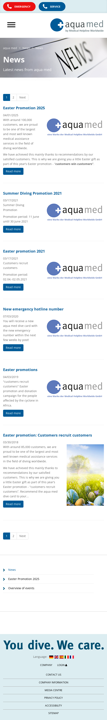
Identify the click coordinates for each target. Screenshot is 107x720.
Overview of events (21, 588)
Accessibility (53, 705)
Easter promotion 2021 (24, 251)
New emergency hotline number (33, 309)
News (12, 570)
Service (55, 6)
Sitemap (53, 713)
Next (22, 97)
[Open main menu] (18, 25)
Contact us (53, 674)
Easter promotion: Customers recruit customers (47, 435)
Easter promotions (20, 369)
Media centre (53, 690)
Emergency (22, 6)
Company (46, 665)
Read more (13, 171)
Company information (53, 682)
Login (62, 665)
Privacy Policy (53, 697)
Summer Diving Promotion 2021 (32, 193)
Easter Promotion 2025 (24, 107)
